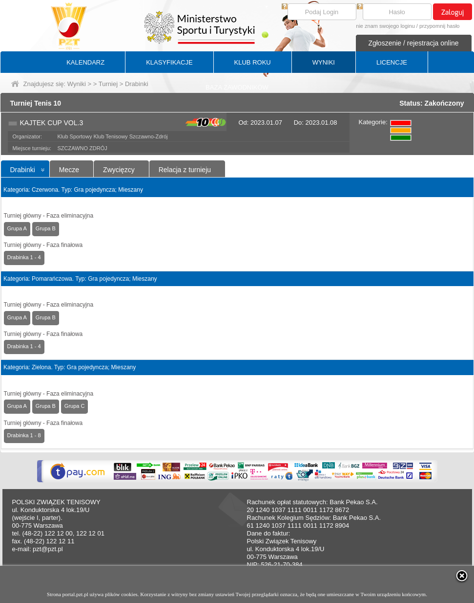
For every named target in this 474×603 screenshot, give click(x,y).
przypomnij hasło (439, 26)
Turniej (108, 84)
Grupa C (74, 406)
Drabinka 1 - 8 (24, 435)
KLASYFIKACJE (169, 62)
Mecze (69, 170)
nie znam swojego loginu (385, 26)
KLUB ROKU (252, 62)
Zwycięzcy (119, 170)
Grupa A (17, 228)
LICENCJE (391, 62)
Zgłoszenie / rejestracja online (413, 43)
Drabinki (22, 170)
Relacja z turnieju (185, 170)
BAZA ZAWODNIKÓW (237, 87)
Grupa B (46, 228)
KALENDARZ (85, 62)
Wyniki (76, 84)
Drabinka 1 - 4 (24, 257)
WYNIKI (323, 62)
